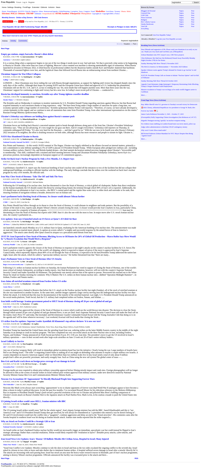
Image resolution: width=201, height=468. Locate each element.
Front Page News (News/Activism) (153, 100)
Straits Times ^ (8, 100)
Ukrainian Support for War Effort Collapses (21, 74)
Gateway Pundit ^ (9, 244)
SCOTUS (21, 11)
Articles (5, 41)
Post (192, 11)
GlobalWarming (64, 11)
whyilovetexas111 (28, 162)
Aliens (40, 11)
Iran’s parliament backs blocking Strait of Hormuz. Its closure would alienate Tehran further (43, 196)
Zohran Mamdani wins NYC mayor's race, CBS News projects (162, 55)
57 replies (39, 97)
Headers (127, 44)
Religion (144, 20)
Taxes (81, 11)
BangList (35, 11)
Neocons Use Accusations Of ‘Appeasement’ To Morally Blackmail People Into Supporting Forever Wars (48, 379)
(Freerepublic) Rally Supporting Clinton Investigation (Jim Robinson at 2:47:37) (168, 117)
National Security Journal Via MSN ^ (17, 142)
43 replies (33, 442)
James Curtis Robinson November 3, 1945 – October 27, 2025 (162, 114)
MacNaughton (28, 344)
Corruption (74, 11)
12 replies (42, 119)
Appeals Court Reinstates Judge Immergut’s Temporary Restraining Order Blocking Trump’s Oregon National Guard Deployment (169, 85)
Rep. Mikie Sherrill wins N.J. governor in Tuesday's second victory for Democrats (169, 104)
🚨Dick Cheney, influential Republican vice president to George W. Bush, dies (168, 108)
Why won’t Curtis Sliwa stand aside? (153, 130)
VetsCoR (144, 26)
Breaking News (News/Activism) (152, 45)
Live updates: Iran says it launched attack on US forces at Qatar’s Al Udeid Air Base (39, 219)
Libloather (26, 324)
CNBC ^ (6, 202)
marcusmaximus (28, 57)
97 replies (39, 57)
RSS (136, 458)
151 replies (36, 284)
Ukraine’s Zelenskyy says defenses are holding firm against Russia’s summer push (37, 116)
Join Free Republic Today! (162, 35)
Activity (13, 41)
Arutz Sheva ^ (8, 287)
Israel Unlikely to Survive (12, 341)
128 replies (38, 344)
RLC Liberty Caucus (148, 22)
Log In (24, 2)
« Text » (134, 44)
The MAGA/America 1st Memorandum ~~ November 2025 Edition (164, 67)
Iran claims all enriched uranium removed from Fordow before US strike (34, 281)
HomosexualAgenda (51, 11)
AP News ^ (7, 224)
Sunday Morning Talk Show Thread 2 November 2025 (159, 63)
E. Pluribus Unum (29, 382)
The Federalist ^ (9, 384)
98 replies (35, 222)
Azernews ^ (7, 60)
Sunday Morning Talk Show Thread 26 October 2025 (159, 81)
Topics (181, 11)
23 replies (37, 77)
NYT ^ (5, 164)
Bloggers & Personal (148, 11)
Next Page (5, 48)
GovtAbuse (110, 11)
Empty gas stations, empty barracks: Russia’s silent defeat (27, 54)
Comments (23, 41)
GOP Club (144, 15)
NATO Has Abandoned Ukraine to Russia (19, 136)
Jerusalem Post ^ (9, 367)
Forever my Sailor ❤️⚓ (149, 111)
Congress (87, 11)
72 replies (39, 162)
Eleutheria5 (26, 284)
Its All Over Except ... (30, 364)
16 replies (43, 364)
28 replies (29, 262)
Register (31, 2)
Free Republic (8, 2)
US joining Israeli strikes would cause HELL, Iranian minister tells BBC (33, 401)
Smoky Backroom (147, 24)
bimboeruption (27, 139)
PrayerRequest (12, 11)
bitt (23, 262)
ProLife (28, 11)
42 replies (39, 424)
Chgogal (26, 442)
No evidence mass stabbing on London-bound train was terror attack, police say (168, 124)
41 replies (39, 179)
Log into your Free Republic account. (169, 39)
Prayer (4, 11)
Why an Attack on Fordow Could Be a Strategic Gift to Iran (28, 421)
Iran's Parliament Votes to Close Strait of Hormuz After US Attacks (31, 259)
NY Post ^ (7, 327)
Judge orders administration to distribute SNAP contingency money (164, 127)
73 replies (34, 404)
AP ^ (5, 122)
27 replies (40, 382)
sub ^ (5, 347)
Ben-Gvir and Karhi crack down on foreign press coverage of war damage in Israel (38, 361)
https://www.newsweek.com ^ (14, 264)
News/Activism (146, 17)
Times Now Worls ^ (10, 445)
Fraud (93, 11)
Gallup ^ (6, 80)
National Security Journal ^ (13, 182)
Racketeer (26, 304)
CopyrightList (96, 14)
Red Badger (26, 199)
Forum (18, 2)
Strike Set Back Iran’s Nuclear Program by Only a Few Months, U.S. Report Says (37, 159)
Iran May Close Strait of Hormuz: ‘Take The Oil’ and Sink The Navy (32, 176)
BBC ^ (5, 407)
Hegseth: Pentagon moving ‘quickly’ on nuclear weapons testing (163, 120)
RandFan (26, 404)
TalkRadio (38, 14)
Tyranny (117, 11)
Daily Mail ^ (7, 307)
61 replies (35, 324)
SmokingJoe (27, 77)
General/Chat (145, 13)
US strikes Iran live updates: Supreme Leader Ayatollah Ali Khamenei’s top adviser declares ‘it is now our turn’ (51, 321)
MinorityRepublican (29, 119)
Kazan (24, 241)
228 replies (32, 241)
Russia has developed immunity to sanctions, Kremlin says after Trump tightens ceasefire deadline (45, 94)
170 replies (38, 139)
